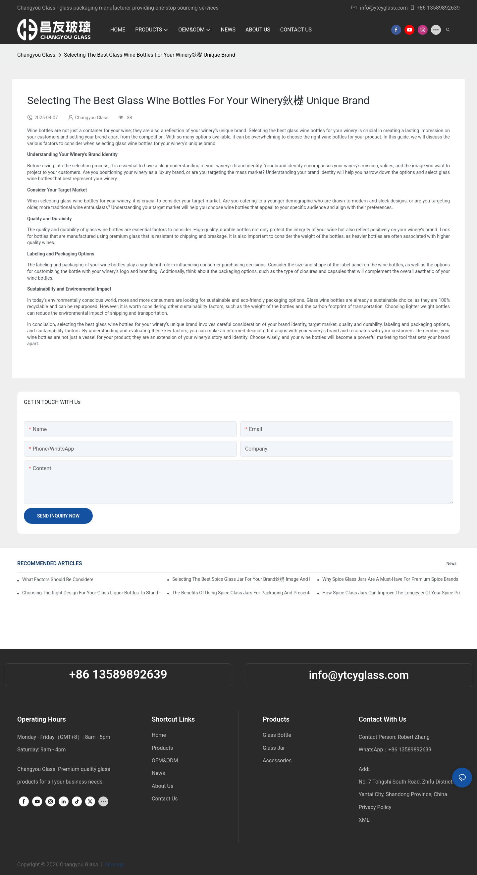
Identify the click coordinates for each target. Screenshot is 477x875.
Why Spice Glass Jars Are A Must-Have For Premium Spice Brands (390, 579)
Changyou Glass (36, 55)
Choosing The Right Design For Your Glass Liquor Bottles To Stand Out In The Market (91, 592)
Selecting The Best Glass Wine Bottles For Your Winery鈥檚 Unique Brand (149, 55)
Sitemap (115, 864)
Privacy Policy (375, 807)
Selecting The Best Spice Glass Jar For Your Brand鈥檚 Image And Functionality (241, 579)
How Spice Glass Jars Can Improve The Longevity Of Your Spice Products (391, 592)
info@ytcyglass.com (379, 8)
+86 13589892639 (435, 8)
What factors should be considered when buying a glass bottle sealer (57, 579)
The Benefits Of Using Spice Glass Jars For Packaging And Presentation (241, 592)
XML (364, 820)
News (451, 563)
